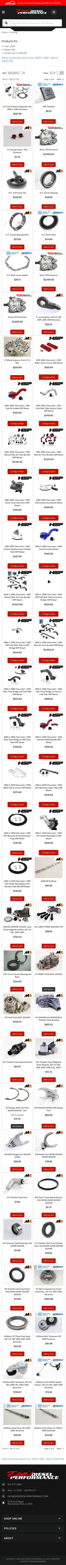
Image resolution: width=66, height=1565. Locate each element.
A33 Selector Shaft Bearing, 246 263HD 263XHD (17, 1244)
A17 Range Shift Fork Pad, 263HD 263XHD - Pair (17, 1109)
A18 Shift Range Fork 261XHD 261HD (17, 1155)
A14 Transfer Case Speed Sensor (17, 1062)
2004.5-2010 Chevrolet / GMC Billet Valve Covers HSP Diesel (17, 786)
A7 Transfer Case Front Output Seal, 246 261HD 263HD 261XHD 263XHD (48, 1246)
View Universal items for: (33, 1458)
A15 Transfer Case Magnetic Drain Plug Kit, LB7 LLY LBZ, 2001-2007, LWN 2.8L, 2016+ (48, 1064)
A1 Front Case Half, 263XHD (17, 1017)
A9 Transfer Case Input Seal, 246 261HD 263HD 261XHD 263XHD (17, 1291)
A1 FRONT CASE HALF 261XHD (48, 974)
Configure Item (17, 804)
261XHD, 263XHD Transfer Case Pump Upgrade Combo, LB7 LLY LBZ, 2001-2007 (17, 929)
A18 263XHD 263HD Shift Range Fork (48, 1109)
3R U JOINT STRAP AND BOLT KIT (48, 927)
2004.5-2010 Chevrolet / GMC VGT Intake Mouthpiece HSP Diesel (48, 836)
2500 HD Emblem (48, 881)
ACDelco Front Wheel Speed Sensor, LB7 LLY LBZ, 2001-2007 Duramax (49, 1385)
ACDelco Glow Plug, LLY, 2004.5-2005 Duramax (48, 1429)
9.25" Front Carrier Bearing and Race (17, 975)
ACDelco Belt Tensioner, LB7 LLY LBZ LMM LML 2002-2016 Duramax (17, 1385)
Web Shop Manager (38, 1561)
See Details (49, 989)
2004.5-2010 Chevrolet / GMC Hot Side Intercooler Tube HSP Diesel (48, 787)
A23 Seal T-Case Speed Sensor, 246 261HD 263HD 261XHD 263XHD (49, 1200)
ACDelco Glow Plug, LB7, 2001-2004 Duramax (17, 1429)
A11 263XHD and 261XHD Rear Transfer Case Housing (48, 1018)
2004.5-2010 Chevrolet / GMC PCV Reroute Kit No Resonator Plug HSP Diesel (17, 836)
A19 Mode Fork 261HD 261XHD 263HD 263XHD (48, 1155)
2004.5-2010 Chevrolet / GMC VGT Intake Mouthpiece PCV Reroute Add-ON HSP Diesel (17, 884)
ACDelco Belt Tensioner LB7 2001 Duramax (48, 1337)
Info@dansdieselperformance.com (28, 1496)
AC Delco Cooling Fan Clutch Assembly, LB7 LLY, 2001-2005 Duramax (48, 1291)
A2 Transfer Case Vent (17, 1197)
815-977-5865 (14, 1484)
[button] (33, 1519)
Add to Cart (17, 853)
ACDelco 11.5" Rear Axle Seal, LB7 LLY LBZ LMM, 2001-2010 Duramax (17, 1339)
